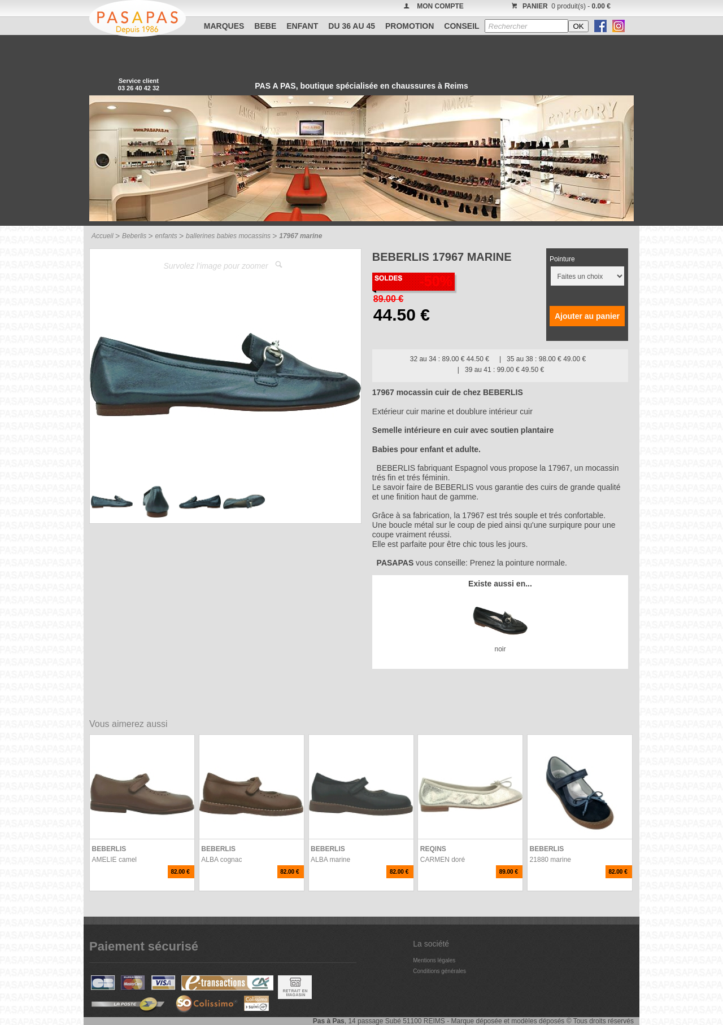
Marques (224, 25)
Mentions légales (434, 960)
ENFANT (302, 25)
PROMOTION (409, 25)
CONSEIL (461, 25)
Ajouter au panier (587, 316)
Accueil (103, 236)
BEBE (265, 25)
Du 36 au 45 (351, 25)
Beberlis (134, 236)
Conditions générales (439, 971)
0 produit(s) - (559, 6)
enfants (166, 236)
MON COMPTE (440, 6)
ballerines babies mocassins (228, 236)
